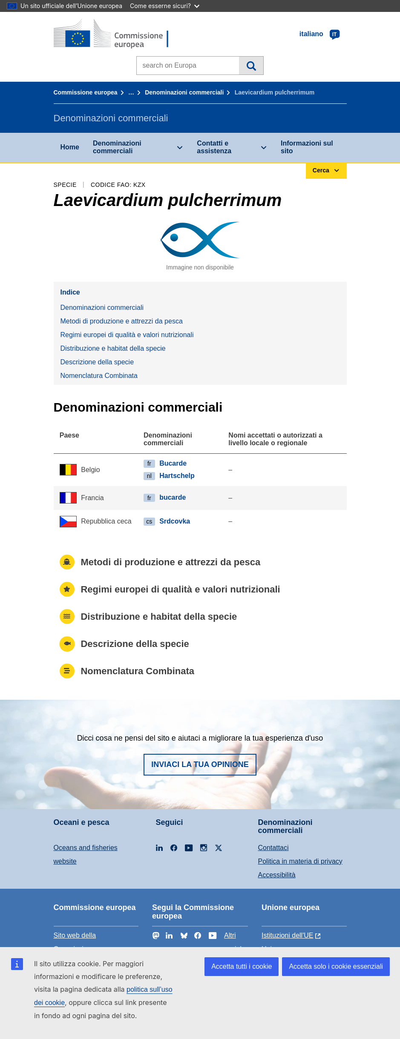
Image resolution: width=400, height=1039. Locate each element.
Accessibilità (277, 875)
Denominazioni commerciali (184, 92)
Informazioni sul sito (307, 147)
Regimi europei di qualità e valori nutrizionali (127, 334)
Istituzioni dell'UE (287, 935)
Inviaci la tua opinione (200, 764)
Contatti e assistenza (214, 147)
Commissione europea (86, 92)
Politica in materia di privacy (300, 861)
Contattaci (273, 847)
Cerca (251, 65)
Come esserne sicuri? (164, 5)
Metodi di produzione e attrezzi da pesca (121, 321)
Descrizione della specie (97, 362)
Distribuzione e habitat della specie (113, 348)
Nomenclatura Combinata (99, 375)
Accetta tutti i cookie (241, 966)
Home (69, 147)
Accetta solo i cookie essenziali (336, 966)
